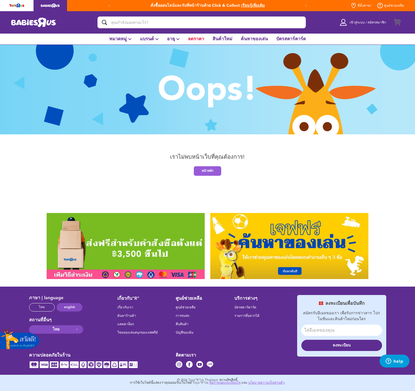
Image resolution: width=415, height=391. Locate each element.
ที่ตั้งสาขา (361, 5)
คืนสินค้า (182, 324)
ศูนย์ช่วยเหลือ (390, 5)
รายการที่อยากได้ (246, 316)
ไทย (42, 307)
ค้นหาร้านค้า (126, 316)
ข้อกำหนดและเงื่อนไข (225, 383)
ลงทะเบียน (342, 345)
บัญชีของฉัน (184, 332)
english (69, 307)
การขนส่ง (182, 316)
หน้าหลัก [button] (207, 171)
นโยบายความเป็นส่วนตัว (266, 383)
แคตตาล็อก (125, 324)
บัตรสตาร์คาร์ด (245, 307)
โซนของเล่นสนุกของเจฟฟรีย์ (137, 332)
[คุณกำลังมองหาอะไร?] (202, 22)
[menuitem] (120, 39)
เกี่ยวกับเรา (125, 307)
